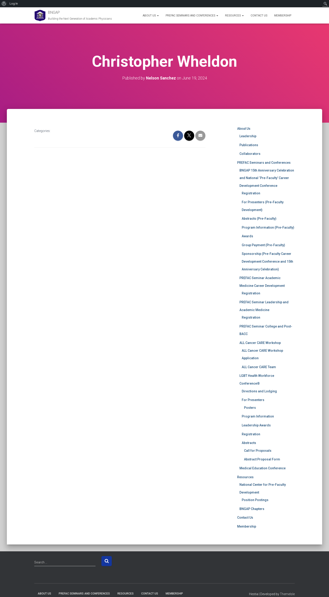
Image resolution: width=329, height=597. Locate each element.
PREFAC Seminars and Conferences (192, 15)
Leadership (247, 136)
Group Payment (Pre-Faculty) (263, 245)
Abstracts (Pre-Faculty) (259, 218)
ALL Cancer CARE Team (259, 367)
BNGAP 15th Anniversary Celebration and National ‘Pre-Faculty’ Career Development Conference (266, 177)
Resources (234, 15)
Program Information (258, 416)
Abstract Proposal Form (262, 459)
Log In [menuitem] (14, 3)
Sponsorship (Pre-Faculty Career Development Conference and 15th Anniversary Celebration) (267, 261)
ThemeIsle (287, 594)
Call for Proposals (257, 450)
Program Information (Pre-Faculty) (268, 227)
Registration (251, 193)
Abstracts (249, 442)
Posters (250, 407)
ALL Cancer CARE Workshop (260, 342)
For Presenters (253, 400)
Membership (282, 15)
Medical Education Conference (262, 468)
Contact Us (259, 15)
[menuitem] (4, 3)
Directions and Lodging (259, 391)
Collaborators (249, 154)
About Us (151, 15)
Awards (247, 236)
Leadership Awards (256, 425)
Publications (248, 145)
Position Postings (255, 500)
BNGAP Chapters (251, 508)
